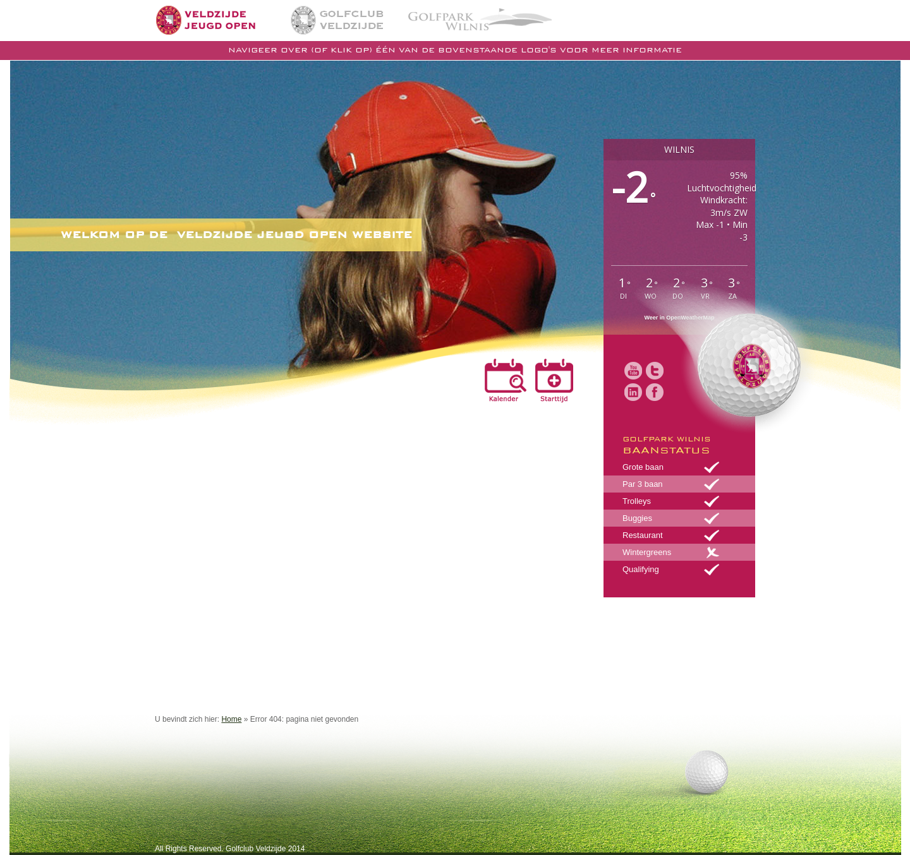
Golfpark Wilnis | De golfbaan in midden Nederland (480, 18)
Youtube (633, 371)
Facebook (655, 392)
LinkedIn (633, 392)
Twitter (655, 371)
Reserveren (552, 381)
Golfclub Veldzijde (337, 20)
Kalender (505, 381)
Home (223, 20)
